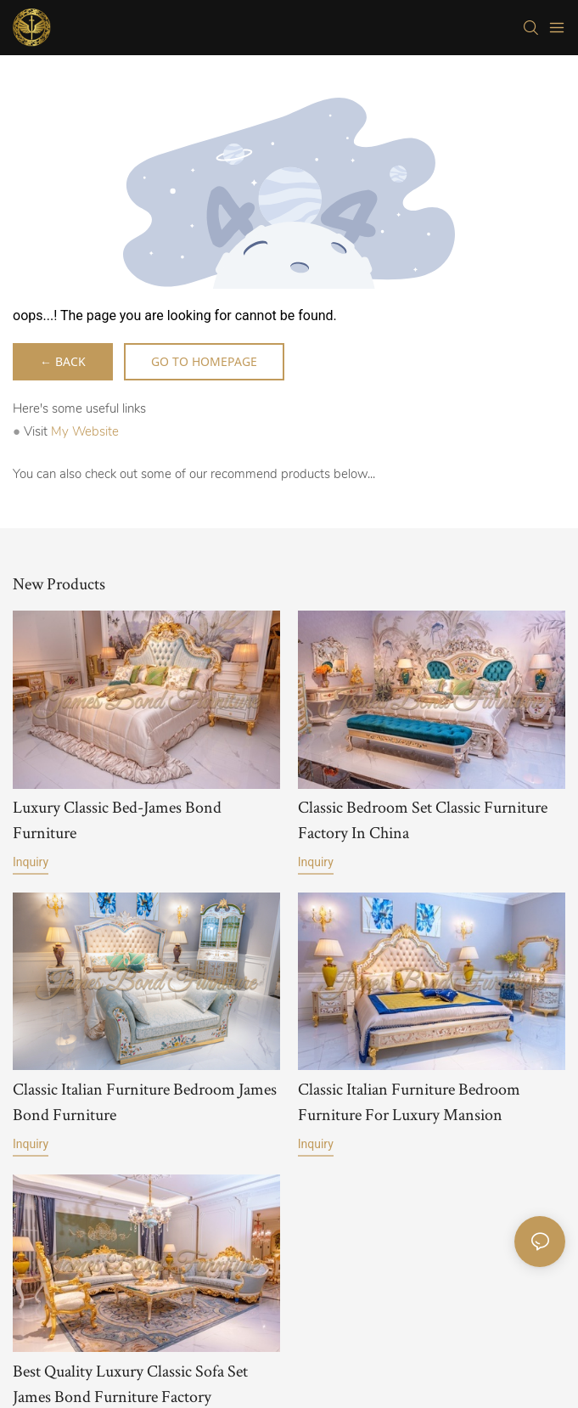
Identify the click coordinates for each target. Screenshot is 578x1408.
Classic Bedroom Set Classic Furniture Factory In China (422, 819)
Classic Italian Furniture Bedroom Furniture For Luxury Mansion (409, 1101)
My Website (85, 431)
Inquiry (30, 862)
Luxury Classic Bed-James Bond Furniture (117, 819)
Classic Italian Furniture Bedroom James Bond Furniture (145, 1101)
